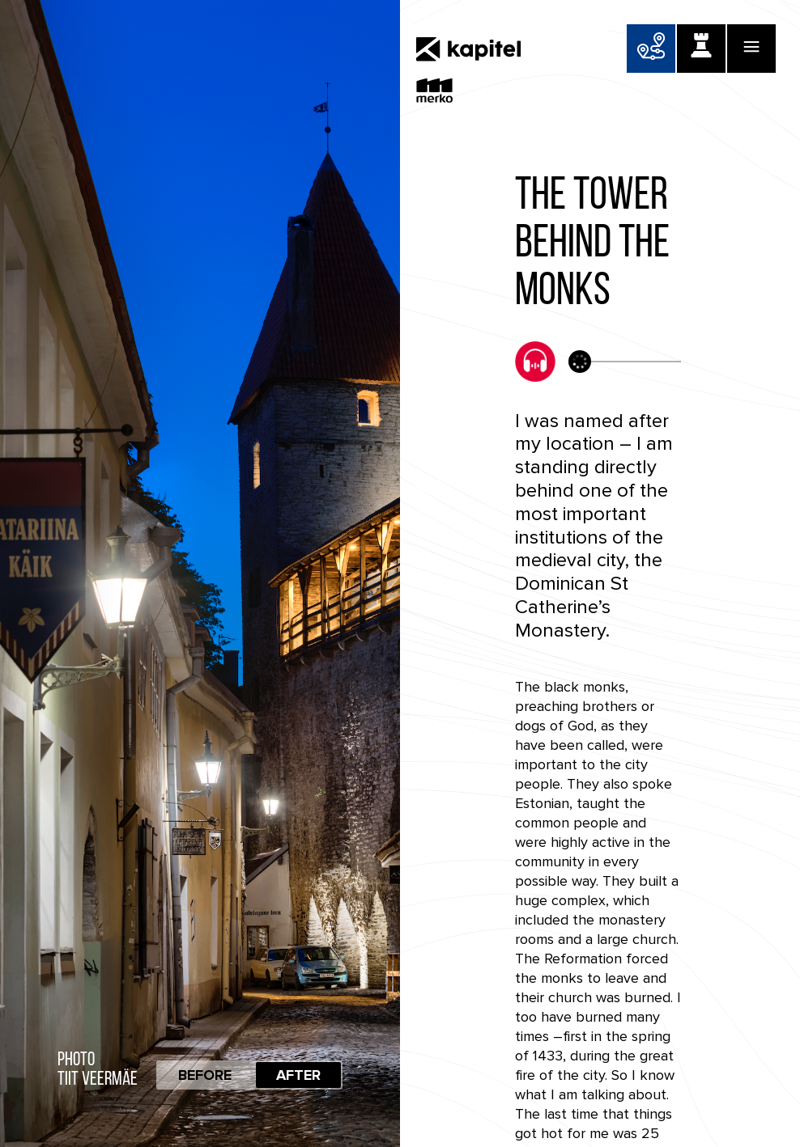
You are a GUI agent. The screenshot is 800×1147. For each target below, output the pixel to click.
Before (205, 1075)
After (298, 1075)
